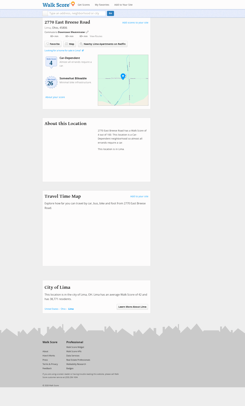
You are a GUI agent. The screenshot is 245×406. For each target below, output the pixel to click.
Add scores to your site (135, 22)
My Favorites (102, 4)
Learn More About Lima (132, 306)
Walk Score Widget (75, 347)
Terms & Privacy (50, 364)
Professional (74, 342)
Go (110, 13)
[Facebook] (50, 347)
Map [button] (69, 44)
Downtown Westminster (72, 32)
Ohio (63, 309)
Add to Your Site (123, 4)
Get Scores (84, 4)
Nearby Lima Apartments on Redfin (103, 44)
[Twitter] (44, 347)
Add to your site (139, 196)
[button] (45, 13)
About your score (55, 97)
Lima (48, 27)
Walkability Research (76, 364)
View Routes (96, 36)
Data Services (72, 356)
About (45, 351)
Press (45, 360)
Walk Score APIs (73, 351)
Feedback (47, 368)
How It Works (49, 356)
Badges (70, 368)
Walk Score (50, 342)
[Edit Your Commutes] (87, 31)
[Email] (55, 347)
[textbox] (77, 13)
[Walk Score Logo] (59, 4)
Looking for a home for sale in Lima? (63, 50)
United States (51, 309)
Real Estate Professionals (78, 360)
